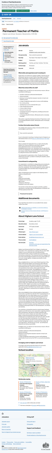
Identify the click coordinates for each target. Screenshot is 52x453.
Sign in (48, 14)
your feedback (16, 21)
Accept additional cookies (8, 10)
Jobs (14, 18)
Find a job (4, 424)
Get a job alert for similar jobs (10, 38)
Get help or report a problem (33, 432)
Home (3, 24)
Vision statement (17, 444)
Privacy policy (10, 442)
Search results (9, 24)
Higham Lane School (30, 357)
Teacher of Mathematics (25, 382)
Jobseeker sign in (6, 421)
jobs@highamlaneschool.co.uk (36, 237)
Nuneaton (34, 405)
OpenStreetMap (43, 376)
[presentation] (34, 365)
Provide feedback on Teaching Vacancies (36, 435)
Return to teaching (6, 429)
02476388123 (32, 240)
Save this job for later (8, 41)
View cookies (34, 10)
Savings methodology (7, 444)
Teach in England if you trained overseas (11, 432)
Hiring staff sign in (31, 421)
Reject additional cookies (23, 10)
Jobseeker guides (6, 426)
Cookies (4, 442)
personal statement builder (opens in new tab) (7, 76)
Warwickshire (42, 405)
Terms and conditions (19, 442)
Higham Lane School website (36, 234)
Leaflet (35, 376)
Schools (19, 18)
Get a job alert (23, 402)
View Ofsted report (33, 232)
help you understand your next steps (40, 138)
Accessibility (29, 442)
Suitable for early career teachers (37, 52)
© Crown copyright (45, 449)
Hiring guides (30, 424)
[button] (34, 365)
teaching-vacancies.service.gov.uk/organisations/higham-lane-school (39, 244)
